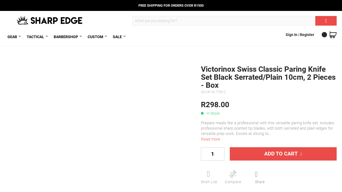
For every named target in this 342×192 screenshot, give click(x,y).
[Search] (326, 21)
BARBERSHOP (67, 36)
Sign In (292, 35)
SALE (118, 36)
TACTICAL (36, 36)
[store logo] (50, 20)
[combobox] (234, 21)
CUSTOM (96, 36)
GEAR (13, 36)
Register (307, 35)
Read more (210, 139)
